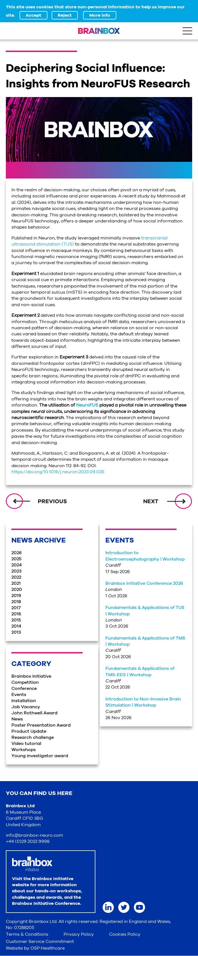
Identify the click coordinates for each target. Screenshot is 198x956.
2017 (16, 608)
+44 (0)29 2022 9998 (27, 841)
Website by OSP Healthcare (35, 948)
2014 (16, 626)
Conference (24, 688)
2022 (16, 577)
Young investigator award (39, 756)
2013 (16, 632)
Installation (23, 701)
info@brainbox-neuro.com (34, 835)
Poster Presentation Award (41, 725)
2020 (16, 589)
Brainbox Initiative (31, 676)
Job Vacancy (25, 707)
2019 (16, 596)
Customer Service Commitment (40, 941)
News (17, 719)
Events (18, 695)
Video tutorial (26, 743)
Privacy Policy (79, 934)
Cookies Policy (124, 934)
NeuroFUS (87, 405)
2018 (16, 602)
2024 (16, 565)
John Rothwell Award (34, 713)
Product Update (28, 731)
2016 (16, 614)
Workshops (23, 750)
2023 (16, 571)
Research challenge (32, 737)
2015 (16, 620)
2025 (16, 559)
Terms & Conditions (27, 934)
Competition (25, 682)
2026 (16, 553)
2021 (16, 583)
